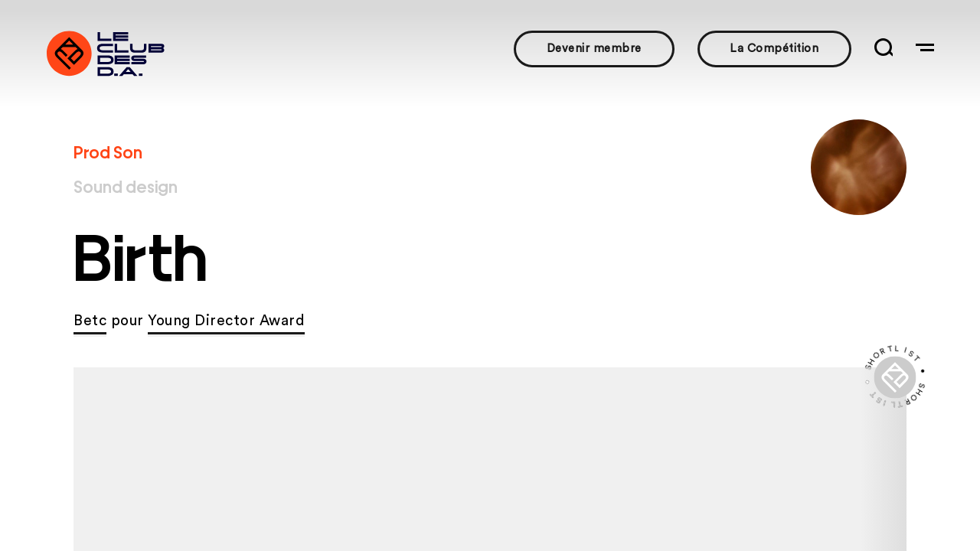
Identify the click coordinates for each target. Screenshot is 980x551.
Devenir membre (594, 48)
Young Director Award (226, 321)
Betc (90, 321)
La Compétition (774, 48)
